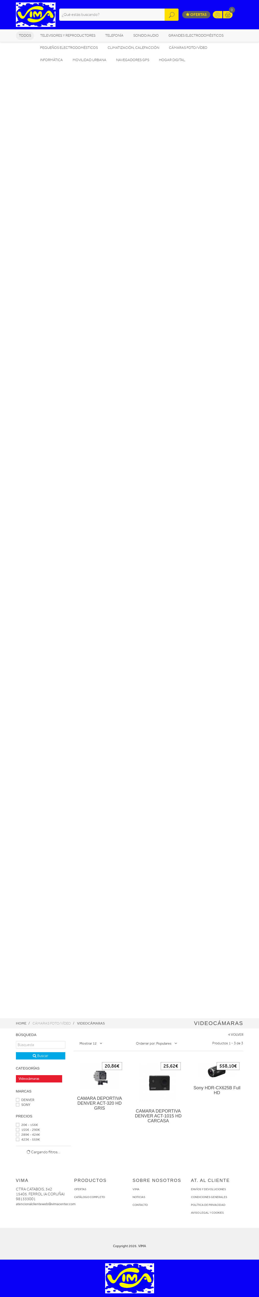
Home (21, 1023)
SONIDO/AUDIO (146, 35)
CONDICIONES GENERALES (209, 1197)
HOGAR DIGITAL (172, 60)
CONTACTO (140, 1205)
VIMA (136, 1189)
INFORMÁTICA (51, 60)
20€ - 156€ (27, 1125)
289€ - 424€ (28, 1135)
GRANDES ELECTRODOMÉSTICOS (196, 35)
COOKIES (218, 1212)
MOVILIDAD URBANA (89, 60)
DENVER (25, 1100)
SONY (23, 1105)
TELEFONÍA (114, 35)
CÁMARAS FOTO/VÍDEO (188, 48)
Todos (25, 35)
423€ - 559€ (28, 1139)
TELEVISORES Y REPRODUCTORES (67, 35)
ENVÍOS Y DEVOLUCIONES (208, 1189)
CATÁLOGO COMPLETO (89, 1197)
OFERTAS (80, 1189)
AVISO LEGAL (200, 1212)
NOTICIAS (139, 1197)
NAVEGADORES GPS (132, 60)
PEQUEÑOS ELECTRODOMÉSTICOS (69, 48)
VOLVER (235, 1035)
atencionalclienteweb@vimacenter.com (46, 1204)
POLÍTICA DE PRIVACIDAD (208, 1205)
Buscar (40, 1056)
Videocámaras (91, 1023)
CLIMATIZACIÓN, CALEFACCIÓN (133, 48)
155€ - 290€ (28, 1130)
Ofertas (196, 14)
